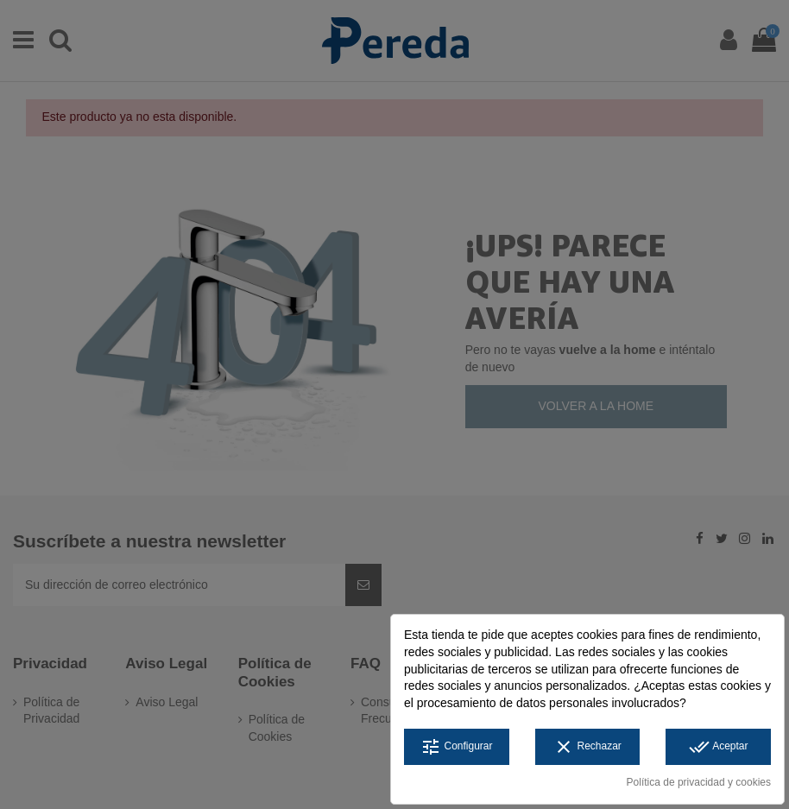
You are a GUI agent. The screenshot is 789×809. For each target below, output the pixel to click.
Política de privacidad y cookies (699, 782)
